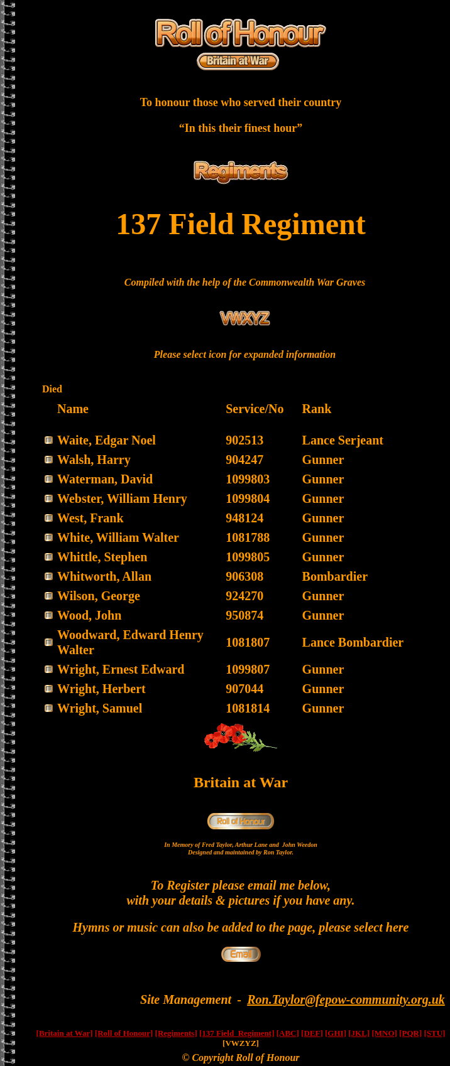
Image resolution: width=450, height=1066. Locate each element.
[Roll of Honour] (124, 1033)
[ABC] (288, 1033)
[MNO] (384, 1033)
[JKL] (359, 1033)
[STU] (434, 1033)
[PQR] (410, 1033)
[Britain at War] (64, 1033)
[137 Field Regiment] (237, 1033)
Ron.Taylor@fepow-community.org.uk (346, 999)
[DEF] (312, 1033)
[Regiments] (176, 1033)
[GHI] (335, 1033)
